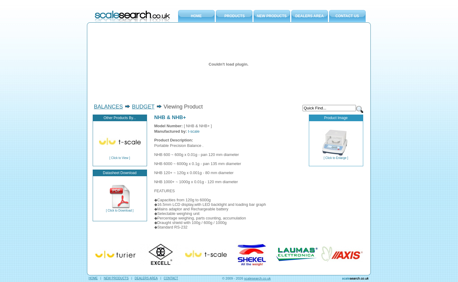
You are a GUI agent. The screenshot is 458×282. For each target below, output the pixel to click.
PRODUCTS (234, 16)
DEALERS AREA (309, 16)
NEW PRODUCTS (272, 16)
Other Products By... (120, 118)
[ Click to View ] (120, 157)
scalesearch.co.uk (257, 278)
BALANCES (108, 107)
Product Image (336, 118)
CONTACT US (347, 16)
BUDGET (143, 107)
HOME (196, 16)
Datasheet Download (119, 173)
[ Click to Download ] (119, 209)
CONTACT (171, 278)
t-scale (194, 131)
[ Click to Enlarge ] (336, 157)
